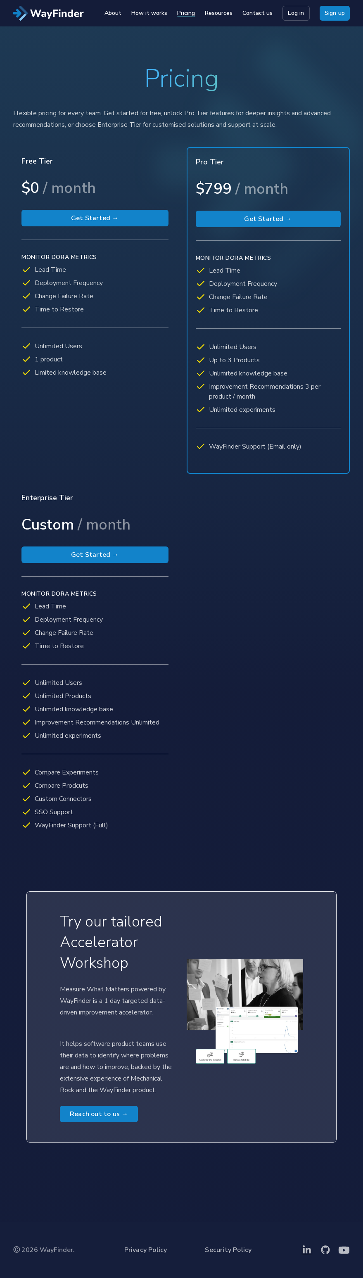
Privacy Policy (145, 1249)
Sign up (335, 13)
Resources (219, 13)
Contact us (257, 13)
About (112, 13)
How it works (149, 13)
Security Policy (228, 1249)
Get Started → (95, 218)
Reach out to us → (99, 1114)
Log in (296, 13)
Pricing (186, 13)
